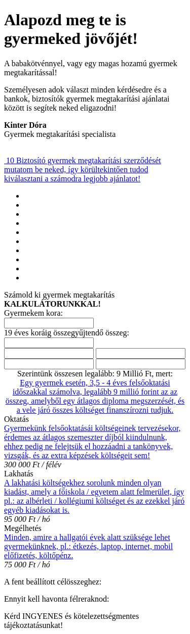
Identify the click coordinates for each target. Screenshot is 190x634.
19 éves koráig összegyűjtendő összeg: (66, 332)
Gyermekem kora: (33, 313)
